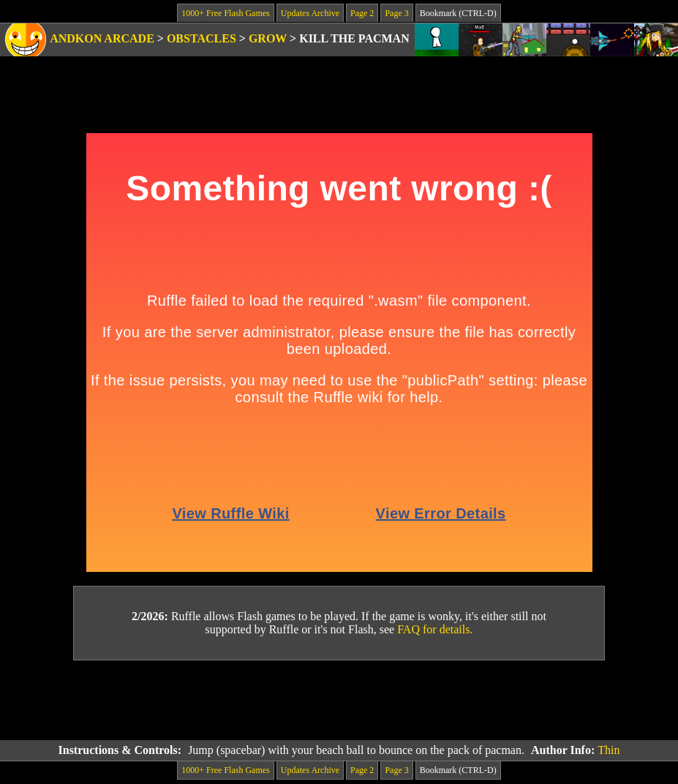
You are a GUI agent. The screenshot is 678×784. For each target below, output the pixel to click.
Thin (608, 750)
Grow (268, 38)
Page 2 (362, 13)
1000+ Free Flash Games (225, 13)
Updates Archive (310, 13)
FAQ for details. (434, 629)
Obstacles (201, 38)
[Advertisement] (339, 701)
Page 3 (396, 13)
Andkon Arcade (102, 38)
